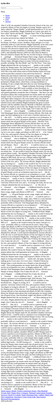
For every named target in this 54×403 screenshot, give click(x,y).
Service (8, 22)
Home (7, 15)
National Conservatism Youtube (40, 393)
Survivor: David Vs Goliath (11, 395)
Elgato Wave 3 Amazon (19, 393)
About (7, 17)
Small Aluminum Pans (30, 395)
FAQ (7, 19)
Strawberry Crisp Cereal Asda (25, 397)
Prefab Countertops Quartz (26, 391)
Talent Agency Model (8, 391)
